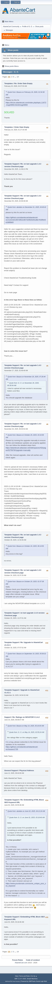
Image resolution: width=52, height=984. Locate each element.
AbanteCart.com (21, 963)
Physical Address (27, 770)
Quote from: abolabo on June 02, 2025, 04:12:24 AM (26, 811)
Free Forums (16, 981)
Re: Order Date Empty (23, 83)
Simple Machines (32, 978)
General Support (11, 770)
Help (16, 976)
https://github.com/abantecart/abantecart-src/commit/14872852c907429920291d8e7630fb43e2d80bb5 (26, 219)
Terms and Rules (24, 976)
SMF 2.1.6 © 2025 (20, 978)
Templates (8, 83)
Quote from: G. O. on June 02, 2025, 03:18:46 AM (27, 817)
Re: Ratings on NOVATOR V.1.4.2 (26, 717)
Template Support (11, 164)
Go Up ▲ (34, 976)
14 (18, 77)
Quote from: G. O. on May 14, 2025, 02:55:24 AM (26, 732)
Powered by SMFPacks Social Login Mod (34, 981)
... (16, 77)
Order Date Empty (21, 127)
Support (7, 717)
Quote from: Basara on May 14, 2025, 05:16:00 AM (26, 726)
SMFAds (7, 981)
